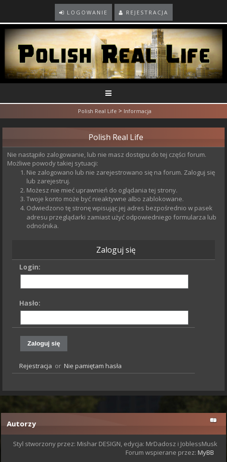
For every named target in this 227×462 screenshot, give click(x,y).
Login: (29, 266)
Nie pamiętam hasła (93, 365)
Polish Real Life (97, 111)
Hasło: (29, 303)
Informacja (137, 111)
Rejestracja (35, 365)
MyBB (206, 452)
